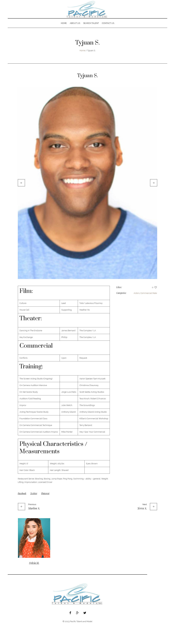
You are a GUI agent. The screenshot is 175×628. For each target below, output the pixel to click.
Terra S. (142, 511)
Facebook (22, 496)
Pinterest (45, 496)
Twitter (33, 496)
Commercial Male (148, 296)
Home (82, 50)
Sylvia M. (34, 565)
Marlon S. (34, 511)
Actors (137, 296)
